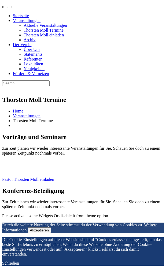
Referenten (33, 59)
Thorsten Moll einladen (44, 35)
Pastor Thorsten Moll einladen (28, 179)
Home (18, 111)
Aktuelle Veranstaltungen (45, 25)
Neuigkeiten (34, 68)
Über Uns (32, 49)
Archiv (29, 40)
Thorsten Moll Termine (44, 30)
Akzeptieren (39, 230)
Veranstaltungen (26, 20)
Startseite (21, 15)
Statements (33, 54)
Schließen (10, 263)
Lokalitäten (33, 64)
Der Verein (22, 44)
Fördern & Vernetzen (31, 73)
